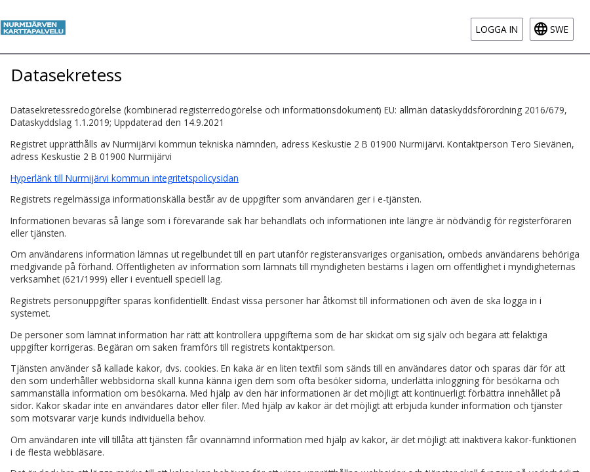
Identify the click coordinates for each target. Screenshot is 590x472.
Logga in (497, 29)
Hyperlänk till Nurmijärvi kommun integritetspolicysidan (124, 178)
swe (559, 29)
